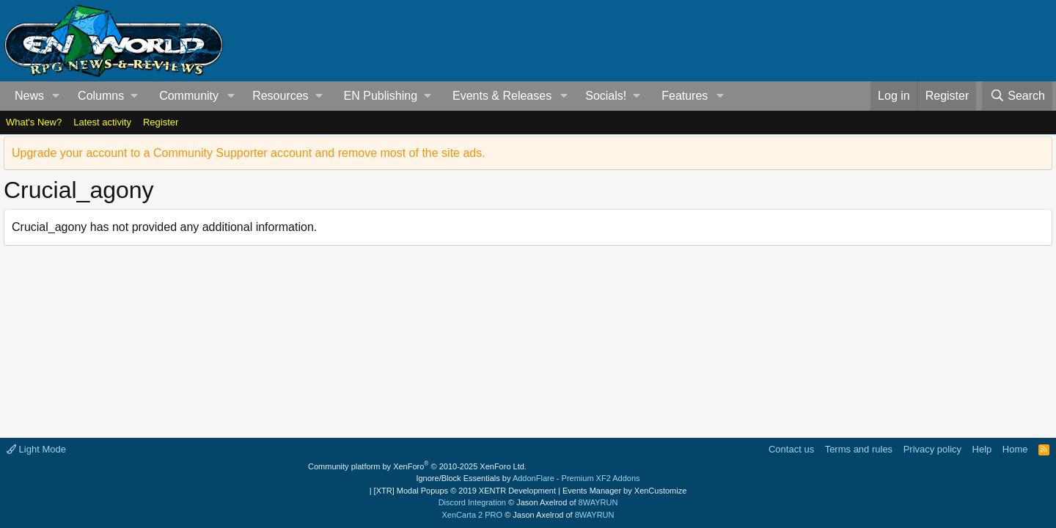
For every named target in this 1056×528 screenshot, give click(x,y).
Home (1015, 449)
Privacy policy (932, 449)
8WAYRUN (598, 502)
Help (982, 449)
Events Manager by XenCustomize (624, 490)
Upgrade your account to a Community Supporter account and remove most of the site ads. (248, 153)
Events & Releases (501, 95)
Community (189, 95)
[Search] (1017, 96)
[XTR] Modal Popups (465, 490)
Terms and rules (858, 449)
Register (160, 122)
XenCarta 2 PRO (472, 514)
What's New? (34, 122)
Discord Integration (472, 502)
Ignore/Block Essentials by (527, 478)
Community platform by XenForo (417, 466)
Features (684, 95)
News (29, 95)
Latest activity (102, 122)
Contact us (791, 449)
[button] (56, 96)
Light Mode (36, 449)
